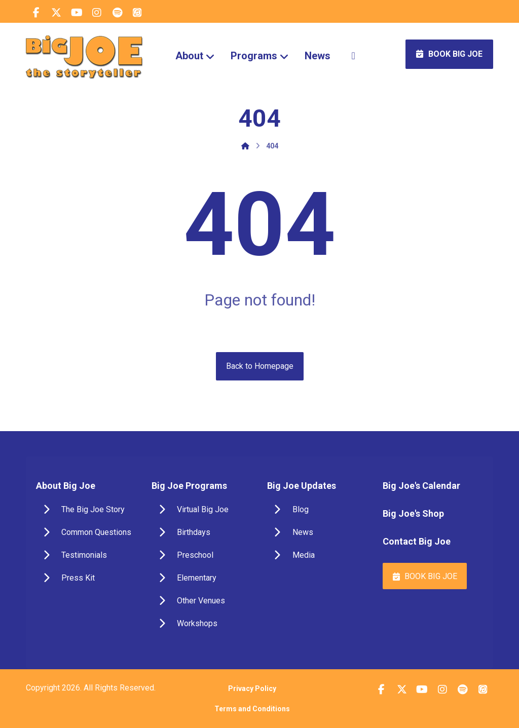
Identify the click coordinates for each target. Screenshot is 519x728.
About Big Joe (65, 485)
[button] (36, 13)
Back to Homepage (259, 366)
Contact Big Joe (417, 541)
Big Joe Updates (301, 485)
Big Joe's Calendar (421, 485)
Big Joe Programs (189, 485)
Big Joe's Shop (413, 513)
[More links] (353, 55)
